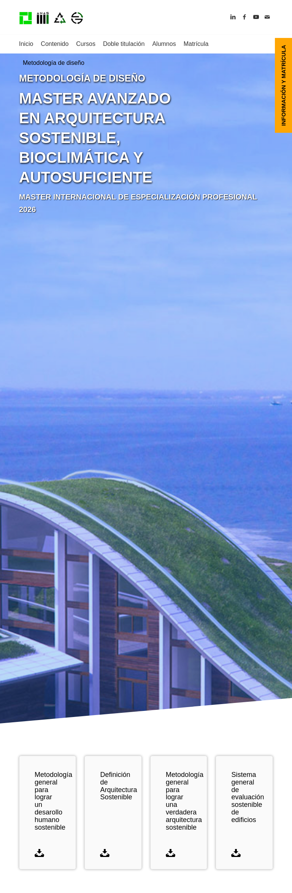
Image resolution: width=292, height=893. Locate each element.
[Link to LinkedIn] (233, 17)
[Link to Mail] (267, 17)
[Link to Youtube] (256, 17)
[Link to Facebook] (244, 17)
